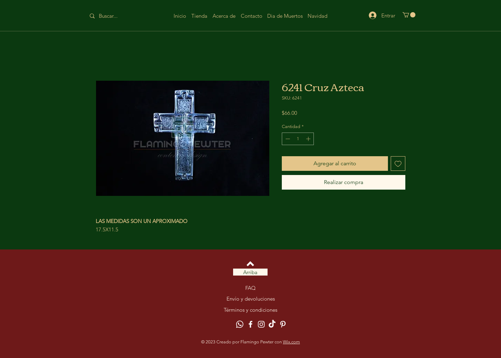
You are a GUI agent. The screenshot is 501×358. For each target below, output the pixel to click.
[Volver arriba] (250, 263)
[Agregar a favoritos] (398, 163)
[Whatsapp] (239, 324)
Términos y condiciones (250, 310)
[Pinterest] (282, 324)
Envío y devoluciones (250, 298)
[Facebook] (250, 324)
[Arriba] (250, 272)
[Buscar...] (113, 16)
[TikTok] (272, 324)
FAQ (250, 288)
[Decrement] (287, 139)
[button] (409, 14)
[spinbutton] (298, 139)
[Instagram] (261, 324)
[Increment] (309, 139)
